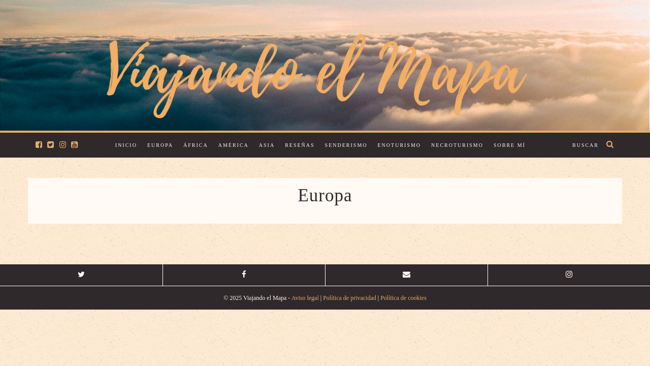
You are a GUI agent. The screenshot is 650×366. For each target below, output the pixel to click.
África (195, 145)
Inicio (126, 145)
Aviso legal (305, 297)
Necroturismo (457, 145)
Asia (267, 145)
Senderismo (346, 145)
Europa (160, 145)
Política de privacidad (349, 297)
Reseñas (299, 145)
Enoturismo (399, 145)
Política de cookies (403, 297)
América (233, 145)
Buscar (585, 145)
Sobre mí (510, 145)
